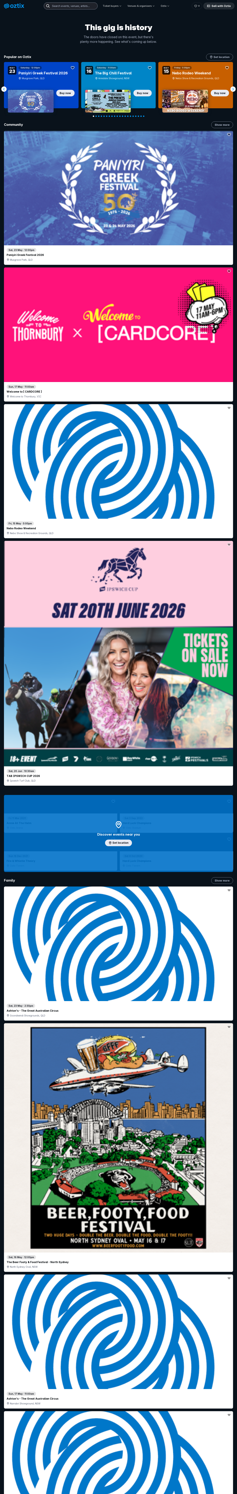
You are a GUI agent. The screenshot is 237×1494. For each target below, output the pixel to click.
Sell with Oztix (219, 6)
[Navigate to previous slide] (4, 89)
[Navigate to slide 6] (106, 116)
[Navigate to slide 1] (93, 116)
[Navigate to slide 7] (109, 116)
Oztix (165, 5)
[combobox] (70, 6)
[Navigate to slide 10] (117, 116)
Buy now (65, 93)
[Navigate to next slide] (233, 89)
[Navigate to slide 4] (101, 116)
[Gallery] (118, 89)
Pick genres (118, 1021)
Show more (222, 124)
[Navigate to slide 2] (96, 116)
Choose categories (118, 746)
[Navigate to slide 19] (141, 116)
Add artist (118, 437)
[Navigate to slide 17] (135, 116)
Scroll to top (118, 1485)
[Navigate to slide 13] (125, 116)
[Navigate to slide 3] (98, 116)
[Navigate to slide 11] (120, 116)
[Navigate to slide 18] (138, 116)
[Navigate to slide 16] (133, 116)
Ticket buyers (112, 5)
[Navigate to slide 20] (143, 116)
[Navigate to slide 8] (112, 116)
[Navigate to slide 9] (114, 116)
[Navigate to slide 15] (130, 116)
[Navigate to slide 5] (104, 116)
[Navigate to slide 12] (122, 116)
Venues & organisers (141, 5)
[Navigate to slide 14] (128, 116)
